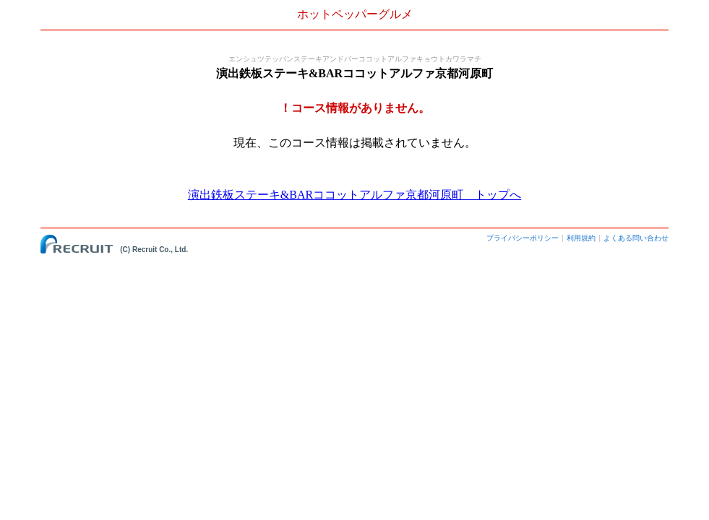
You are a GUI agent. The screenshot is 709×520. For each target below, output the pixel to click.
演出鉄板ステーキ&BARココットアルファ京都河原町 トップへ (354, 194)
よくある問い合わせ (636, 238)
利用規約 (581, 238)
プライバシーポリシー (522, 238)
